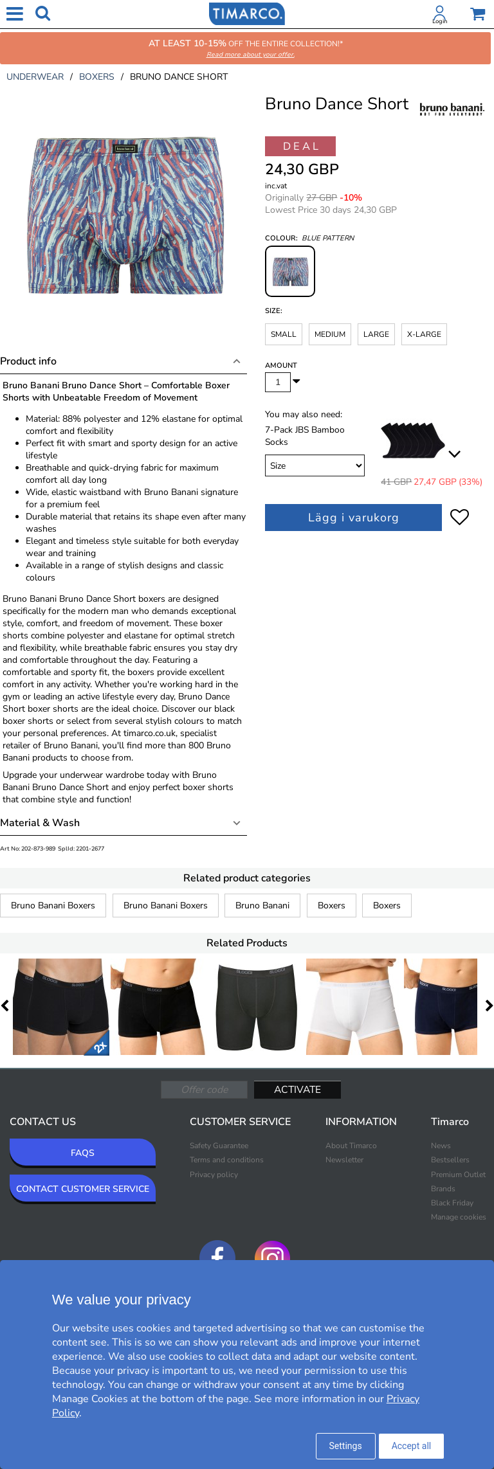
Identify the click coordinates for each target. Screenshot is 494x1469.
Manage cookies (458, 1217)
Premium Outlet (458, 1174)
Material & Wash (40, 823)
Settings (345, 1446)
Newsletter (344, 1160)
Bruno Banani (262, 905)
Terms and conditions (227, 1160)
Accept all (412, 1446)
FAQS (83, 1153)
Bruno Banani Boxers (53, 905)
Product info (28, 361)
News (441, 1145)
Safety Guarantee (219, 1145)
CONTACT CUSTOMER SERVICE (82, 1189)
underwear (35, 77)
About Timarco (351, 1145)
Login (439, 21)
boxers (96, 77)
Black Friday (452, 1203)
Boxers (331, 905)
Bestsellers (450, 1160)
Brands (443, 1189)
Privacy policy (214, 1174)
